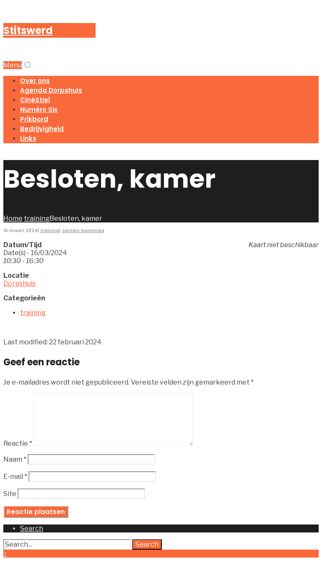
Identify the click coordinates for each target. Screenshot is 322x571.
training (36, 218)
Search (146, 554)
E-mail (15, 487)
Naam (14, 469)
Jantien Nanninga (83, 230)
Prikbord (34, 119)
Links (28, 138)
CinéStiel (35, 100)
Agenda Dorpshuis (51, 90)
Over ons (35, 80)
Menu (12, 65)
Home (13, 218)
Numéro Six (38, 109)
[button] (27, 64)
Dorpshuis (19, 283)
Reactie (17, 453)
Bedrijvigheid (42, 128)
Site (9, 504)
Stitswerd (28, 30)
